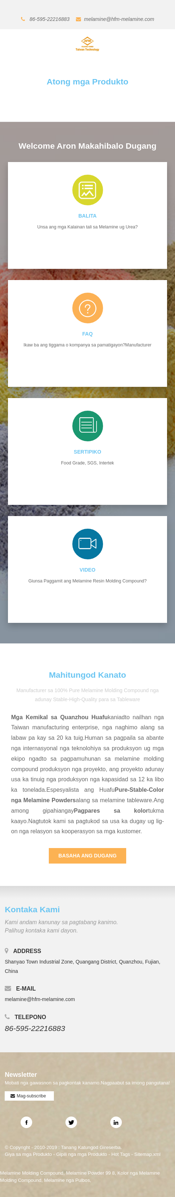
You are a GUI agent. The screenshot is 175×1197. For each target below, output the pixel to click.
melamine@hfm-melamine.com (119, 19)
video (87, 570)
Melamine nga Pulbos (67, 1180)
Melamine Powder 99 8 (90, 1173)
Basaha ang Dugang (88, 856)
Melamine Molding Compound (31, 1173)
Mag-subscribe (31, 1095)
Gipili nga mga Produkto (81, 1154)
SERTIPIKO (87, 452)
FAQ (87, 334)
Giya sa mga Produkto (28, 1154)
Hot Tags (120, 1154)
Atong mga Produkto (87, 81)
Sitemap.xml (147, 1154)
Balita (87, 216)
